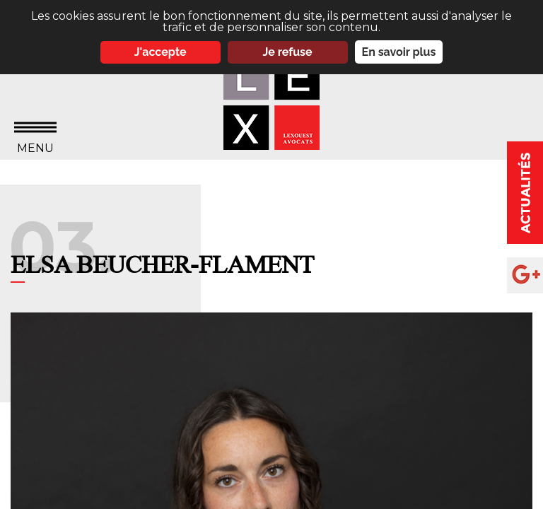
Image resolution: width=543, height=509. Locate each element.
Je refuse (288, 52)
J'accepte (160, 52)
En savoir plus (399, 52)
